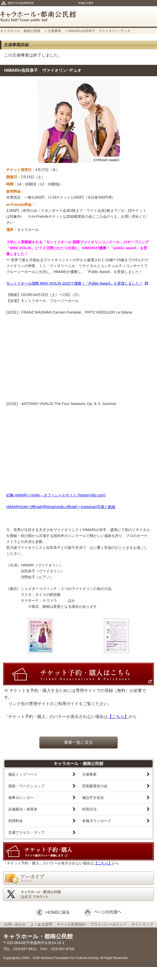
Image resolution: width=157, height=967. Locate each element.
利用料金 (15, 821)
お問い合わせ (16, 924)
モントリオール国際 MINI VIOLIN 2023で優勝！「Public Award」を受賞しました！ (74, 283)
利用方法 (89, 809)
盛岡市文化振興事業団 (21, 3)
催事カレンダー (21, 798)
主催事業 (55, 31)
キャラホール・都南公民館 (78, 16)
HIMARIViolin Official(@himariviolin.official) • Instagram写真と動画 (60, 507)
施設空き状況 (93, 798)
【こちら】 (118, 716)
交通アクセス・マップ (26, 832)
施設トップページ (22, 774)
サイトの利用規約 (73, 924)
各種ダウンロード (96, 821)
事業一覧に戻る (78, 742)
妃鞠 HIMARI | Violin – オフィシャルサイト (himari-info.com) (55, 495)
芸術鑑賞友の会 (95, 786)
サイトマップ (142, 924)
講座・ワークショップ (26, 786)
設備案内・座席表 (22, 809)
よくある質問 (43, 924)
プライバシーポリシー (110, 924)
